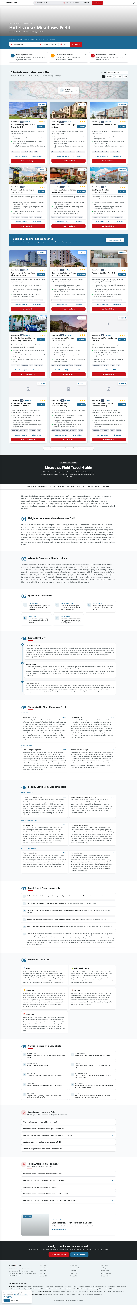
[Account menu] (133, 3)
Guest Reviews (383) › (62, 304)
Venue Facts (106, 486)
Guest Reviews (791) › (62, 156)
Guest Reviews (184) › (62, 435)
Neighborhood (31, 486)
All (103, 76)
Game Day (61, 486)
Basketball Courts (59, 1286)
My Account (104, 1276)
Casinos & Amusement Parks (114, 1291)
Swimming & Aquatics (84, 1286)
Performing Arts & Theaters (97, 1291)
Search (76, 44)
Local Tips (90, 486)
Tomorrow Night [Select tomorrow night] (29, 40)
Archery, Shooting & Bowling (67, 1294)
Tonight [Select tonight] (20, 40)
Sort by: (103, 72)
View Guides (43, 1271)
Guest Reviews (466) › (21, 156)
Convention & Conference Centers (62, 1291)
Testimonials (43, 1276)
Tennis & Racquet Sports (99, 1286)
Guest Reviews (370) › (62, 222)
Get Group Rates (114, 240)
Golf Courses (111, 1286)
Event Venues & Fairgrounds (80, 1291)
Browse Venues (18, 23)
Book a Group (104, 1271)
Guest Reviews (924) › (21, 222)
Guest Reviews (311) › (102, 370)
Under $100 (109, 76)
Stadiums (83, 1289)
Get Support (104, 1268)
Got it (7, 1300)
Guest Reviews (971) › (21, 370)
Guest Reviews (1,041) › (102, 222)
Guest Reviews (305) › (102, 435)
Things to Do (70, 486)
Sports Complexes (121, 1286)
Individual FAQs (75, 1268)
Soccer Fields (27, 1286)
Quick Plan (52, 486)
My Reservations (105, 1273)
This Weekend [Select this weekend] (40, 40)
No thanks (14, 1300)
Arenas (90, 1289)
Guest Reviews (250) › (62, 370)
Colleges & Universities (100, 1289)
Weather (97, 486)
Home (10, 23)
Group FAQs (73, 1271)
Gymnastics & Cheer (16, 1289)
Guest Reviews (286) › (102, 304)
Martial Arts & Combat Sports (45, 1289)
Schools (69, 1289)
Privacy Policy (74, 1273)
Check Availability (59, 1254)
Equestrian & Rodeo (29, 1289)
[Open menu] (2, 2)
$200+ (125, 76)
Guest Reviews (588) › (21, 304)
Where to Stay (42, 486)
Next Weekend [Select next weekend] (51, 40)
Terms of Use (74, 1276)
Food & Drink (80, 486)
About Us (42, 1273)
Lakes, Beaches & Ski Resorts (94, 1294)
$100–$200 (118, 76)
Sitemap (81, 1300)
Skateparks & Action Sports (50, 1294)
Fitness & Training (59, 1289)
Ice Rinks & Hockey (72, 1286)
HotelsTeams (12, 2)
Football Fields (49, 1286)
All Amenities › (37, 156)
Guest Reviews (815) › (102, 156)
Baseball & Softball (38, 1286)
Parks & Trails (80, 1294)
